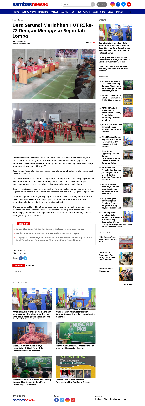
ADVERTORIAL (99, 12)
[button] (130, 11)
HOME (16, 12)
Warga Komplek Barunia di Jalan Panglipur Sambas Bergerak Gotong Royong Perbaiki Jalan (111, 203)
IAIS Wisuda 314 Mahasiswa (106, 269)
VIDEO (110, 12)
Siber (106, 399)
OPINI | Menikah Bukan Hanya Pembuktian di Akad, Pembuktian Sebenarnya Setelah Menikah (28, 348)
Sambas (20, 20)
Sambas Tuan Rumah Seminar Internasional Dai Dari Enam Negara (47, 233)
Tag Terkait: (19, 265)
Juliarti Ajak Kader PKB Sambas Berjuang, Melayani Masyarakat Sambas (50, 229)
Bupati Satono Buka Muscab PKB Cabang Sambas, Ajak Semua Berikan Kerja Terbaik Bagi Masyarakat (31, 382)
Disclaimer (115, 399)
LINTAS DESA (84, 12)
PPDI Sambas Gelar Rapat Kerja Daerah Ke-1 (108, 239)
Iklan (124, 399)
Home (14, 20)
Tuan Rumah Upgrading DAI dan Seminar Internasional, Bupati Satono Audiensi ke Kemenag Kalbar (111, 157)
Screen (102, 4)
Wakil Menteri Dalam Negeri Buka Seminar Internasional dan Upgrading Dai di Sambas (75, 314)
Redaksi (99, 399)
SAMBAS (64, 12)
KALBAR (54, 12)
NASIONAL (43, 12)
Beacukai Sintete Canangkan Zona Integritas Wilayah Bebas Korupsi (107, 256)
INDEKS (119, 12)
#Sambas (30, 265)
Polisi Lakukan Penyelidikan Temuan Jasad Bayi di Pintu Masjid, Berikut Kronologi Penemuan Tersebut (111, 173)
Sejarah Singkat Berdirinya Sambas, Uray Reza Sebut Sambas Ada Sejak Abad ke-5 (110, 189)
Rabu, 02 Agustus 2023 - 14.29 (21, 43)
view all (128, 284)
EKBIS (73, 12)
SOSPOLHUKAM (29, 12)
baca (89, 42)
